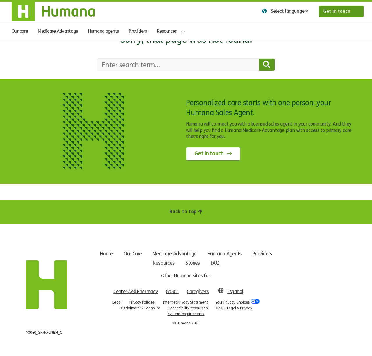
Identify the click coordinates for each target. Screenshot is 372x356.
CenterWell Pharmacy (135, 291)
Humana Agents (226, 253)
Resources (167, 31)
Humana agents (103, 31)
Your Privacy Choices (237, 302)
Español (235, 291)
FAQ (216, 263)
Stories (193, 263)
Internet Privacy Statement (185, 302)
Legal (116, 302)
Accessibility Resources (188, 308)
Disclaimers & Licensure (140, 308)
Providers (138, 31)
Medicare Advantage (58, 31)
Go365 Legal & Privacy (234, 308)
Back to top (186, 212)
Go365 (172, 291)
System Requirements (186, 314)
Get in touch (336, 11)
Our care (20, 31)
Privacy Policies (142, 302)
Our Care (130, 253)
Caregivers (198, 291)
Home (103, 253)
